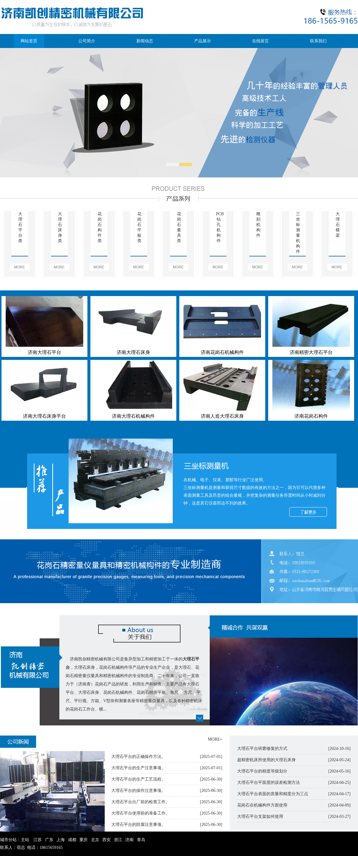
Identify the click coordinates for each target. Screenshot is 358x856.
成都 (72, 840)
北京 (95, 840)
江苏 (37, 840)
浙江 (118, 840)
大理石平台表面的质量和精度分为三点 (272, 794)
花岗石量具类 (179, 227)
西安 (106, 840)
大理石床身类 (60, 227)
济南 (129, 840)
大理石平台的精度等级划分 (262, 771)
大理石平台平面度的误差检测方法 (268, 782)
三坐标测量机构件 (298, 233)
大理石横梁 (338, 225)
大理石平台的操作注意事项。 (138, 790)
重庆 (83, 840)
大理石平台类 (20, 227)
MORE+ (215, 739)
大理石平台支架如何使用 (260, 816)
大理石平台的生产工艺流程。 (138, 779)
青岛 (141, 840)
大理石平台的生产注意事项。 (138, 768)
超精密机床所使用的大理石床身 (266, 760)
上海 (60, 840)
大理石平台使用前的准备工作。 (140, 813)
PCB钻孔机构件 (218, 227)
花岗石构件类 (100, 227)
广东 (49, 840)
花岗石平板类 (139, 227)
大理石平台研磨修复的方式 (262, 748)
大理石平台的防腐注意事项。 (138, 824)
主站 (25, 840)
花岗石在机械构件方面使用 (262, 805)
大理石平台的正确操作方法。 (138, 756)
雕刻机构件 (258, 225)
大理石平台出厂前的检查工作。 (140, 802)
